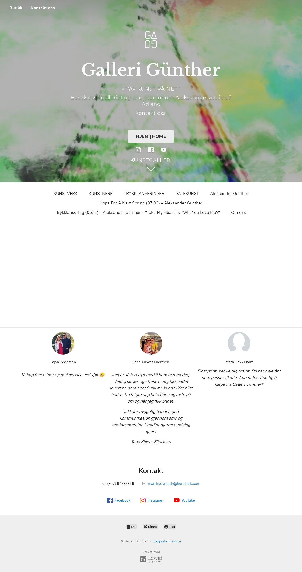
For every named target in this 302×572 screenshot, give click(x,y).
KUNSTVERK (65, 193)
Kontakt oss (43, 8)
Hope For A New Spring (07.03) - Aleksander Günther (151, 203)
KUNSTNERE (101, 193)
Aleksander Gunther (229, 193)
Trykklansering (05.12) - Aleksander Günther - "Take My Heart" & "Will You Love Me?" (138, 212)
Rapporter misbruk (167, 541)
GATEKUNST (187, 193)
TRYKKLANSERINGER (144, 193)
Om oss (238, 212)
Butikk (15, 8)
